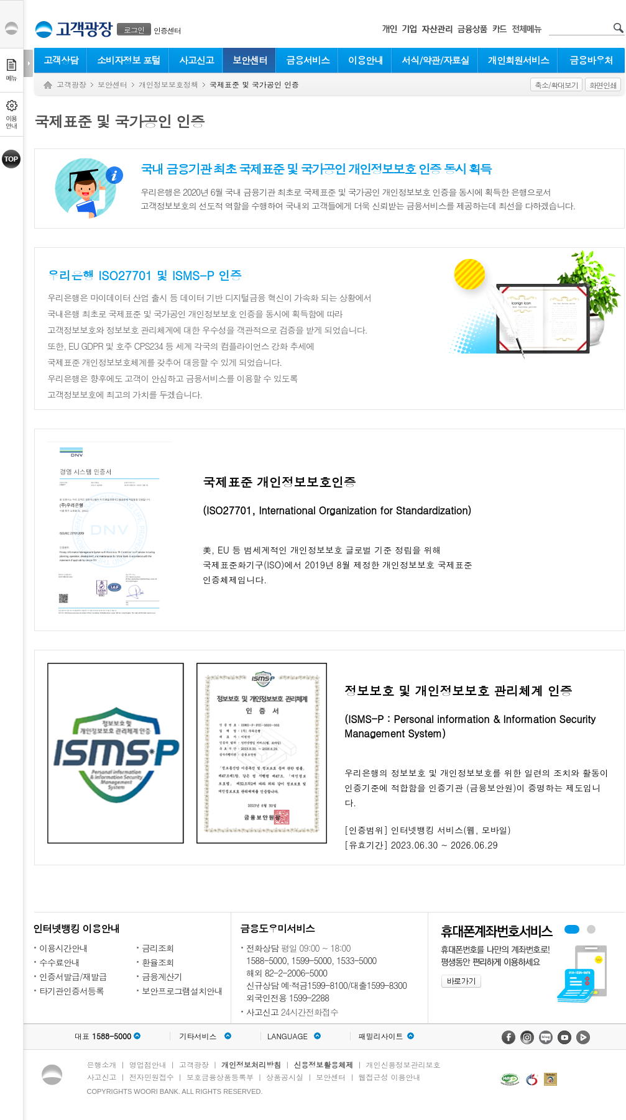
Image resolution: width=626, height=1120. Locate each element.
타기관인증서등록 (71, 991)
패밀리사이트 (381, 1036)
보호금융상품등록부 (220, 1077)
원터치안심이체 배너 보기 (591, 929)
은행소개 (102, 1064)
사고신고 (196, 59)
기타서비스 (198, 1036)
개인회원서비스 (518, 59)
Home (48, 85)
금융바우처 (591, 59)
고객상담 (61, 59)
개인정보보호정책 (168, 84)
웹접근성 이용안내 (390, 1077)
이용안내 (365, 59)
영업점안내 (148, 1064)
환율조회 (158, 962)
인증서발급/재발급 (73, 976)
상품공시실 (284, 1077)
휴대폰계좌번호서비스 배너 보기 (571, 929)
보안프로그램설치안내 (182, 991)
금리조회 (158, 948)
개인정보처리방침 (251, 1064)
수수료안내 (59, 962)
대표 (103, 1036)
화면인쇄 (603, 85)
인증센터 (167, 30)
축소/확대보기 (556, 85)
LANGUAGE (287, 1036)
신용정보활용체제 (323, 1064)
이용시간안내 (63, 948)
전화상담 (262, 948)
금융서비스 (307, 59)
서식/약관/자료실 (435, 59)
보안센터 (249, 59)
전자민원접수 (151, 1077)
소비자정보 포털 (128, 59)
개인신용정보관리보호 (403, 1064)
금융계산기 (162, 976)
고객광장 (71, 84)
